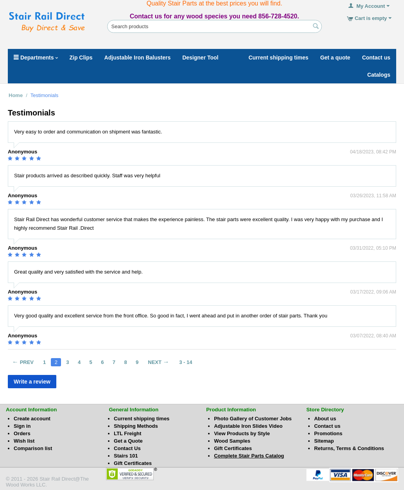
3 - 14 (185, 362)
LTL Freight (127, 433)
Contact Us (127, 448)
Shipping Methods (136, 426)
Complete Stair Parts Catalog (249, 456)
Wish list (24, 441)
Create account (32, 419)
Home (16, 95)
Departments (36, 57)
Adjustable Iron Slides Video (248, 426)
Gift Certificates (133, 463)
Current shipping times (141, 419)
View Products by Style (242, 433)
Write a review (32, 381)
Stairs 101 (126, 456)
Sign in (22, 426)
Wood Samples (232, 441)
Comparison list (33, 448)
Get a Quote (128, 441)
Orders (22, 433)
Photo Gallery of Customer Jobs (253, 419)
